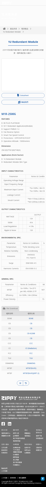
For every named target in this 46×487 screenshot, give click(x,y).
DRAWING (31, 363)
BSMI (31, 318)
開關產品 (27, 433)
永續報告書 (16, 448)
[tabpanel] (23, 346)
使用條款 (13, 478)
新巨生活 (27, 450)
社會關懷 (16, 455)
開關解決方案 (5, 436)
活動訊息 (39, 448)
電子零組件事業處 (19, 438)
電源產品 (24, 29)
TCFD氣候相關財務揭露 (17, 451)
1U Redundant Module (12, 32)
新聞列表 (39, 450)
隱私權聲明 (22, 478)
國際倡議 (16, 457)
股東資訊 (4, 450)
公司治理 (4, 448)
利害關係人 (16, 465)
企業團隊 (16, 436)
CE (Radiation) (31, 348)
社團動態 (27, 453)
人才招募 (4, 478)
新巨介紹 (16, 433)
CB (31, 323)
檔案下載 (39, 436)
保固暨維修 (39, 438)
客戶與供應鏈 (17, 462)
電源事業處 (16, 441)
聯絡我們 (23, 102)
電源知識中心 (5, 433)
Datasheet (23, 95)
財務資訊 (4, 453)
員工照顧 (16, 460)
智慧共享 (27, 448)
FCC (31, 353)
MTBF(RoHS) (31, 368)
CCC (31, 343)
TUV (31, 358)
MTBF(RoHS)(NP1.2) (31, 373)
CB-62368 (31, 333)
